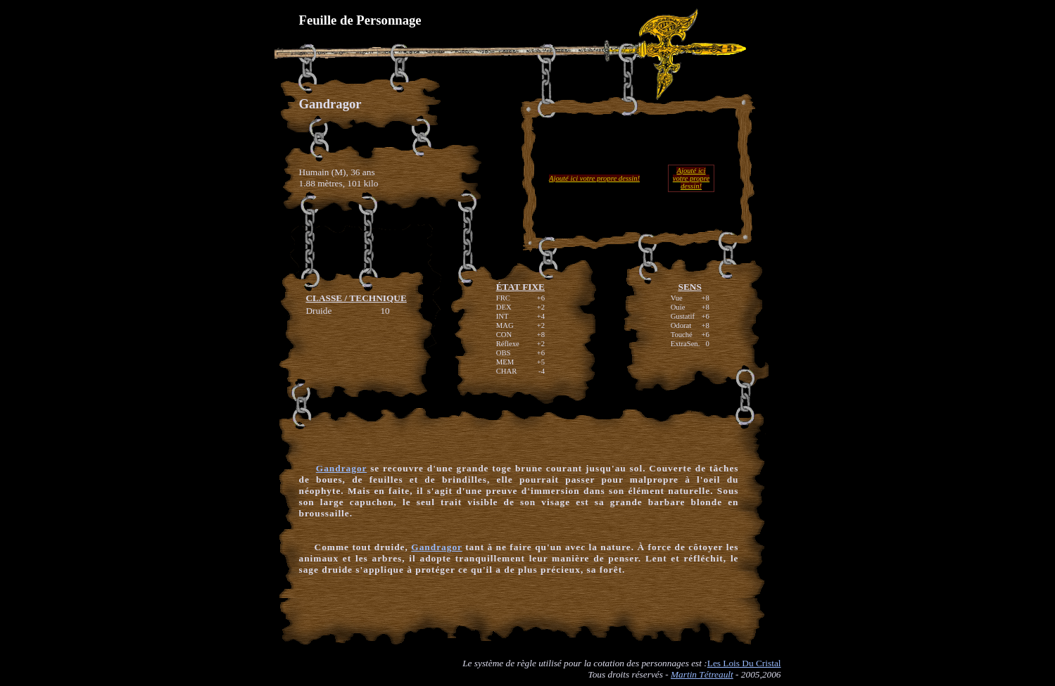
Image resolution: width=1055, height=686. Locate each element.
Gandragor (341, 468)
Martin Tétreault (702, 674)
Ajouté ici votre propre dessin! (594, 178)
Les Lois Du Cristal (744, 663)
